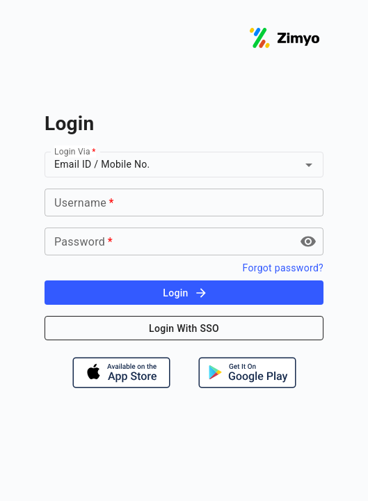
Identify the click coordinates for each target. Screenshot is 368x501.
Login (185, 293)
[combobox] (163, 164)
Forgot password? (283, 267)
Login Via (75, 152)
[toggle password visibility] (308, 241)
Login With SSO (184, 328)
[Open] (309, 165)
